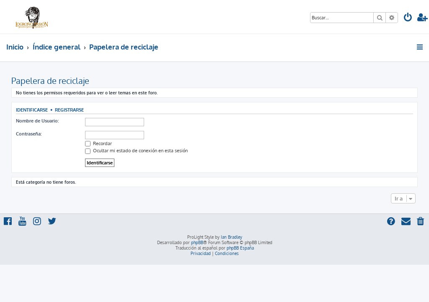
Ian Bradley (231, 237)
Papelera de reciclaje (50, 80)
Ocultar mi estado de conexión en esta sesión (136, 151)
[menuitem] (408, 18)
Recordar (98, 143)
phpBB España (240, 247)
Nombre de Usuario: (37, 121)
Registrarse (69, 109)
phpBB (197, 242)
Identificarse (32, 109)
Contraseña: (28, 134)
